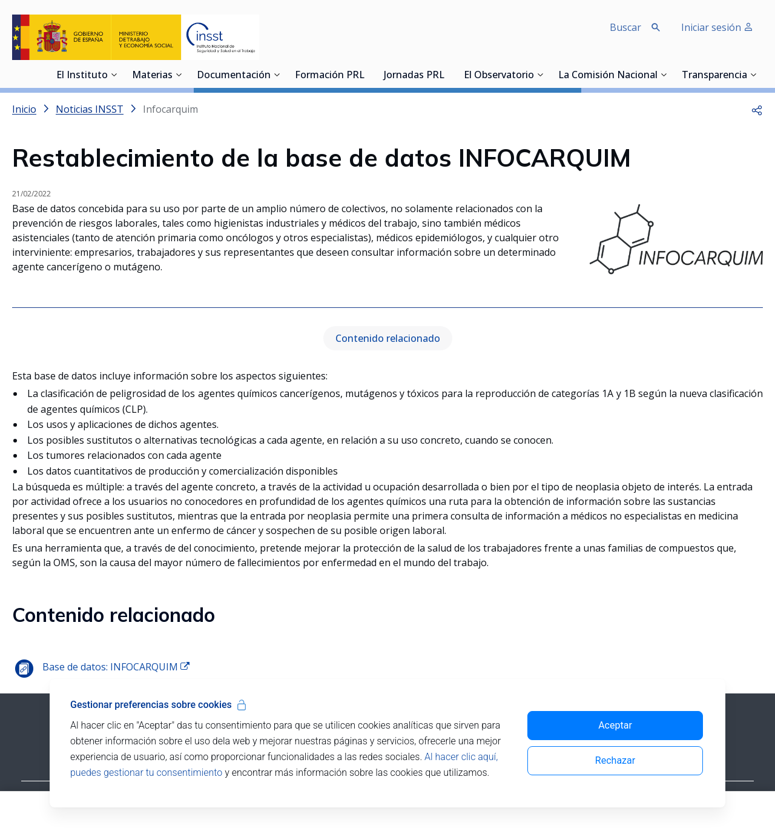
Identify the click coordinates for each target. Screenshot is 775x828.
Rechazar (615, 760)
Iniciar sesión (717, 27)
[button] (757, 109)
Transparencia (714, 75)
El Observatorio (499, 75)
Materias (152, 75)
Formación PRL (329, 75)
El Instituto (82, 75)
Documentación (234, 75)
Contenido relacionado (387, 338)
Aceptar (615, 725)
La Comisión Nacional (608, 75)
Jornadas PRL (414, 75)
